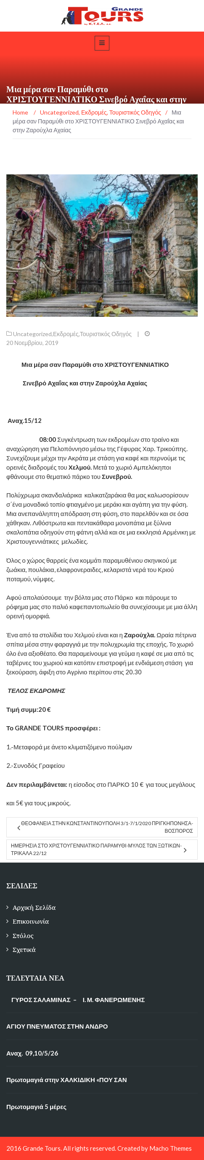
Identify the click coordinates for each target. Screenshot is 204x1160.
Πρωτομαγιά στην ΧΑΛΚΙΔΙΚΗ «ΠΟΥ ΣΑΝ (66, 1079)
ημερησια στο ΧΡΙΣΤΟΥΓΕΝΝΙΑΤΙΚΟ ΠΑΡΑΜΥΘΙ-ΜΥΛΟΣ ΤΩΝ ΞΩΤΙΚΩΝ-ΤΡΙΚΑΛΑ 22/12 (96, 849)
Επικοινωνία (31, 921)
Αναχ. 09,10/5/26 (32, 1053)
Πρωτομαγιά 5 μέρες (36, 1106)
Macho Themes (170, 1148)
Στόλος (23, 935)
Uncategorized (32, 333)
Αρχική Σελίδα (34, 907)
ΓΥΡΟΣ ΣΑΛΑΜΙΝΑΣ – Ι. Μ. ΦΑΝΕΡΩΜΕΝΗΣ (75, 999)
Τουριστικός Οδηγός (106, 333)
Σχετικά (24, 949)
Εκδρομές (66, 333)
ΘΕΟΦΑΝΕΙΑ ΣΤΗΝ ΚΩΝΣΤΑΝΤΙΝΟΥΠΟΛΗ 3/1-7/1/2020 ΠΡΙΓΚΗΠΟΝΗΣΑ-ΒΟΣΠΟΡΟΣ (107, 827)
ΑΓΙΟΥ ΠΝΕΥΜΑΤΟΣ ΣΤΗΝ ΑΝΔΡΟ (57, 1026)
